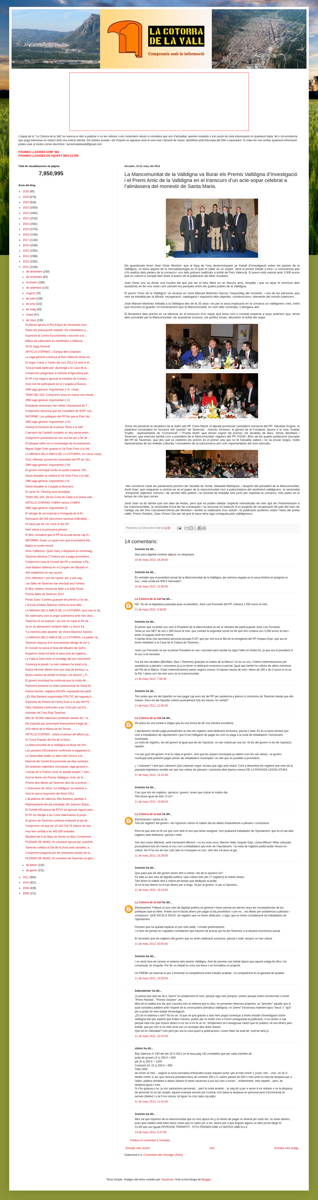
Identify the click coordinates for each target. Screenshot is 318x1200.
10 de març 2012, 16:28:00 (151, 559)
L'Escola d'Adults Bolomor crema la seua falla (53, 605)
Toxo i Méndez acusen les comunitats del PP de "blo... (58, 459)
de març (31, 320)
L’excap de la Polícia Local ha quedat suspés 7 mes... (58, 772)
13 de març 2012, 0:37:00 (150, 1132)
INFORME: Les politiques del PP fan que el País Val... (58, 416)
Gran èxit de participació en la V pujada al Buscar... (56, 384)
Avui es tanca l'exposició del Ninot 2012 (49, 793)
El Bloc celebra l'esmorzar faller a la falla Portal (54, 588)
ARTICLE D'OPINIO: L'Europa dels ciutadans (53, 351)
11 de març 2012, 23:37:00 (151, 1036)
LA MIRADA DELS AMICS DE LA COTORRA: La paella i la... (62, 637)
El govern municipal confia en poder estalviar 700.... (57, 470)
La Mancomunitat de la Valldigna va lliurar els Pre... (56, 745)
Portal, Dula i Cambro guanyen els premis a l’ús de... (57, 599)
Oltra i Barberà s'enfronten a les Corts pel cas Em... (56, 707)
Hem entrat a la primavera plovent (46, 529)
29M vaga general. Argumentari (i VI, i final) (52, 389)
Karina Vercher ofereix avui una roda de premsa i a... (57, 669)
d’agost (31, 293)
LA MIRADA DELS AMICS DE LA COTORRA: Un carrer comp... (64, 454)
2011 (26, 877)
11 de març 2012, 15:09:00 (151, 801)
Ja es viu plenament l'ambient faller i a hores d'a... (55, 626)
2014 (26, 256)
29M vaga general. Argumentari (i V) (47, 400)
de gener (32, 870)
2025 (26, 197)
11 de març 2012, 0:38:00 (150, 609)
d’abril (30, 314)
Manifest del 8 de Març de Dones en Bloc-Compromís (58, 836)
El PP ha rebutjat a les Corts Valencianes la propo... (57, 815)
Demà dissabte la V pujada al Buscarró (49, 486)
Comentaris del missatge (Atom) (163, 1154)
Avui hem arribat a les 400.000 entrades (49, 831)
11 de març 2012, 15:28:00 (151, 855)
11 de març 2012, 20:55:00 (151, 943)
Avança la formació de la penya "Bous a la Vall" (54, 427)
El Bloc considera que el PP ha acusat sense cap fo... (58, 535)
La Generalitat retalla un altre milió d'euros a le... (55, 755)
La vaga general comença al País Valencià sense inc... (58, 357)
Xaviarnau (167, 1179)
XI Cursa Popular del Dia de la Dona (47, 739)
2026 (26, 191)
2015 (26, 250)
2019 (26, 229)
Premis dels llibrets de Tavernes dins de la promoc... (57, 782)
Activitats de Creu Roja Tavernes (45, 712)
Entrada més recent (138, 1148)
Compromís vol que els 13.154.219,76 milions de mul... (59, 825)
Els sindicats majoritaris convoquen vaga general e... (57, 766)
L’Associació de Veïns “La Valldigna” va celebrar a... (57, 788)
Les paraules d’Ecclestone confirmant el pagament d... (58, 750)
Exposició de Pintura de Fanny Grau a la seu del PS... (58, 702)
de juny (31, 303)
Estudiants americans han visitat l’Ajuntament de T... (57, 405)
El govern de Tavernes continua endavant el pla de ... (58, 820)
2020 (26, 224)
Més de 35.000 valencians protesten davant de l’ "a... (57, 718)
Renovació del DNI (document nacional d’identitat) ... (57, 518)
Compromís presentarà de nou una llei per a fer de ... (57, 438)
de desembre (34, 271)
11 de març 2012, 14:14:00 (151, 775)
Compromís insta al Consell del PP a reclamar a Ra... (58, 561)
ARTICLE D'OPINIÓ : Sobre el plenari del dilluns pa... (58, 734)
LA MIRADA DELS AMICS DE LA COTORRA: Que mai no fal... (63, 610)
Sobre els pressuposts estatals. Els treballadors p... (56, 330)
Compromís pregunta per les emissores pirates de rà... (58, 852)
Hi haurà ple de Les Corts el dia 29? (47, 524)
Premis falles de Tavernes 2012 (44, 594)
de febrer (32, 865)
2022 (26, 213)
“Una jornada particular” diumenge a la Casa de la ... (57, 368)
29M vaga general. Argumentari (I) (46, 508)
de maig (31, 309)
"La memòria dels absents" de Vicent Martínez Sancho (58, 632)
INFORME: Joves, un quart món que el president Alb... (58, 540)
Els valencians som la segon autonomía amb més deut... (60, 615)
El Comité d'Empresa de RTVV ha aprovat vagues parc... (60, 809)
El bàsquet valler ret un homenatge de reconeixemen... (59, 443)
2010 (26, 882)
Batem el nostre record (39, 545)
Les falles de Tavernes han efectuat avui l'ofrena (54, 583)
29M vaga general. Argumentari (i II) (47, 481)
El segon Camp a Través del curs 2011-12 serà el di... (58, 362)
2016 (26, 245)
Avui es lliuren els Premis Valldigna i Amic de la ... (55, 777)
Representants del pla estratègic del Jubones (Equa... (58, 804)
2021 (26, 218)
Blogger (206, 1179)
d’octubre (32, 282)
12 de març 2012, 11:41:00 (151, 1101)
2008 (26, 893)
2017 (26, 240)
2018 (26, 234)
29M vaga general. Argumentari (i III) (47, 465)
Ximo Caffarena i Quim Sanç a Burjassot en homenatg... (59, 551)
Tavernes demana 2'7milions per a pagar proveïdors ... (58, 556)
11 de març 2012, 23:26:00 (151, 978)
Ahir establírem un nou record (43, 572)
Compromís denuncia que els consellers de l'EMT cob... (59, 411)
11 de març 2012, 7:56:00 (150, 679)
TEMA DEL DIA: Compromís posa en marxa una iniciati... (60, 394)
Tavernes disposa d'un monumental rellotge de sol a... (58, 642)
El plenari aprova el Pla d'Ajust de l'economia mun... (57, 324)
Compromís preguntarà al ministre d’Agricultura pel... (57, 373)
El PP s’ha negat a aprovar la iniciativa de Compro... (57, 378)
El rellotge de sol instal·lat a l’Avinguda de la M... (55, 513)
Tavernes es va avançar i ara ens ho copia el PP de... (58, 621)
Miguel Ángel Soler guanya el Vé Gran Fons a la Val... (58, 448)
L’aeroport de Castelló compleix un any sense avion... (58, 432)
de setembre (34, 287)
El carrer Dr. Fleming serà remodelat (47, 491)
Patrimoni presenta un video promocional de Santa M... (59, 685)
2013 (26, 261)
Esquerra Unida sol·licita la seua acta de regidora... (56, 653)
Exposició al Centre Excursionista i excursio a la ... (56, 335)
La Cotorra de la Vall (148, 599)
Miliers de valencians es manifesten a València (53, 341)
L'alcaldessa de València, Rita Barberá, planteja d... (56, 799)
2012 (26, 267)
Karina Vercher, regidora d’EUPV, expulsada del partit (58, 691)
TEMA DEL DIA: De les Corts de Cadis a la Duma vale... (59, 497)
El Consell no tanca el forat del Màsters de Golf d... (56, 648)
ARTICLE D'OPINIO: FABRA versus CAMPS (52, 502)
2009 (26, 888)
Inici (212, 1148)
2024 (26, 202)
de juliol (31, 298)
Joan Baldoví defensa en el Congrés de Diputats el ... (58, 567)
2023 (26, 207)
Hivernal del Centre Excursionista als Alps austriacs (56, 761)
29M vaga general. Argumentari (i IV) (48, 421)
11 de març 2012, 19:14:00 (151, 890)
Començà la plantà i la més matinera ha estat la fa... (57, 664)
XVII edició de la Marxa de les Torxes (48, 729)
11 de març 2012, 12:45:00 (151, 705)
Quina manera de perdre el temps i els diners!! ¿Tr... (57, 675)
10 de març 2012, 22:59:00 (151, 586)
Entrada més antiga (286, 1148)
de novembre (34, 277)
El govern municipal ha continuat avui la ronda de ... (57, 680)
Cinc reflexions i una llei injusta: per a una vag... (54, 578)
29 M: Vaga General (37, 346)
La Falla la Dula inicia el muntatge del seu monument (57, 658)
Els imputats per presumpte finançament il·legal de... (57, 723)
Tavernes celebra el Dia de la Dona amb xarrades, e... (58, 847)
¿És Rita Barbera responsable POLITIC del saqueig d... (59, 696)
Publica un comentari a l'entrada (150, 1140)
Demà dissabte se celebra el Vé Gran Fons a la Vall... (58, 475)
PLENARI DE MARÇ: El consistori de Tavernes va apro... (60, 858)
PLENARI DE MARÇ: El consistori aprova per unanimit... (60, 842)
